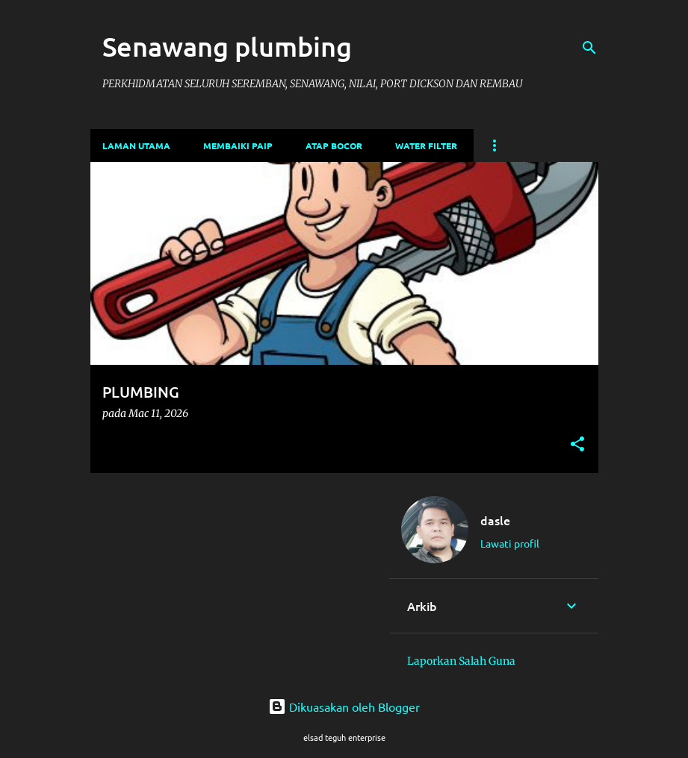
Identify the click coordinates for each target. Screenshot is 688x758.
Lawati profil (509, 543)
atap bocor (334, 145)
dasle (495, 520)
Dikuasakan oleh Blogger (344, 706)
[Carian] (589, 48)
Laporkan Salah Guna (461, 661)
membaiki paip (238, 145)
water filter (426, 145)
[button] (577, 445)
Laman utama (136, 145)
